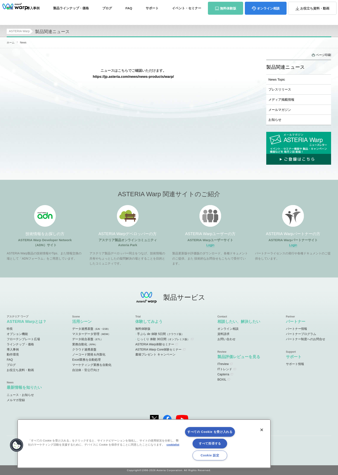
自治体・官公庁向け (85, 370)
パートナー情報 (296, 328)
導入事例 (13, 349)
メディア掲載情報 (281, 99)
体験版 (228, 17)
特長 (10, 17)
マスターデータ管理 (91, 334)
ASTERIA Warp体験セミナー (154, 344)
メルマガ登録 (16, 400)
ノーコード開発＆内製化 (88, 354)
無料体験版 (142, 328)
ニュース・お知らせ (20, 395)
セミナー (186, 17)
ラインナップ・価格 (20, 344)
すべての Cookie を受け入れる (210, 432)
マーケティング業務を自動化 (92, 365)
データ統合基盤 (87, 339)
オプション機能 (17, 334)
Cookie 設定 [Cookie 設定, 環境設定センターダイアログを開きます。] (210, 455)
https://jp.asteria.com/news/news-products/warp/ (133, 76)
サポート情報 (295, 364)
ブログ (107, 17)
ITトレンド (224, 369)
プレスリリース (279, 89)
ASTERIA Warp (19, 31)
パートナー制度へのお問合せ (305, 339)
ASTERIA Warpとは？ (26, 321)
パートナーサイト (273, 5)
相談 (268, 17)
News (23, 42)
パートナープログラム (301, 334)
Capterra (223, 374)
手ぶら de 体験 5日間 (160, 334)
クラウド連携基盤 (84, 349)
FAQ (128, 17)
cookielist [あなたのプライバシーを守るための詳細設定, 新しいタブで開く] (173, 444)
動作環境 (13, 354)
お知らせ (274, 119)
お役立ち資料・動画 (20, 370)
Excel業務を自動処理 (86, 359)
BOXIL (221, 379)
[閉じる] (261, 430)
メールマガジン (279, 110)
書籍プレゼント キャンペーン (155, 354)
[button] (17, 445)
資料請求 (295, 5)
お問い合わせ (316, 5)
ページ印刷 (323, 55)
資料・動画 (314, 17)
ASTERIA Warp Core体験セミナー (158, 349)
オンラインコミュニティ (211, 5)
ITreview (223, 364)
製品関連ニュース (285, 67)
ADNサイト (176, 5)
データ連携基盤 (91, 328)
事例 (33, 17)
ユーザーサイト (248, 5)
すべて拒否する (210, 443)
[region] (144, 443)
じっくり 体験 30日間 (163, 339)
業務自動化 (84, 344)
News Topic (276, 79)
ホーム (10, 42)
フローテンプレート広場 (23, 339)
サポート (152, 17)
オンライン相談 (228, 328)
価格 (71, 17)
